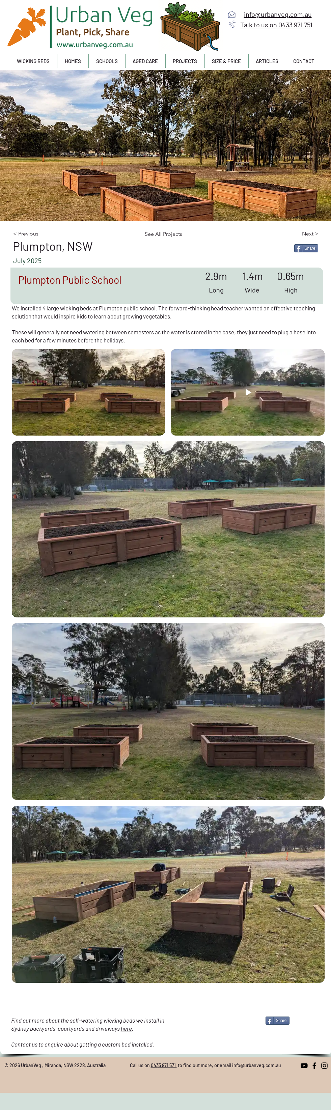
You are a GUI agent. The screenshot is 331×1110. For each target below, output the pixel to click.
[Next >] (296, 234)
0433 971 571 (164, 1065)
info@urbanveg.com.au (256, 1065)
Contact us (24, 1044)
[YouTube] (304, 1065)
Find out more (28, 1020)
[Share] (306, 248)
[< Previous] (40, 234)
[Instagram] (324, 1065)
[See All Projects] (167, 234)
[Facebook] (314, 1065)
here (126, 1028)
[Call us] (232, 24)
